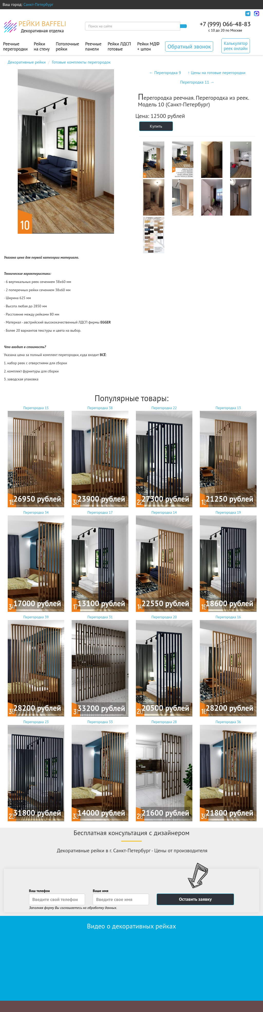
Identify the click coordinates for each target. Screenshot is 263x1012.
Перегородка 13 (228, 456)
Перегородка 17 (100, 561)
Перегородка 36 (228, 770)
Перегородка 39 (36, 665)
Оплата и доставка (49, 13)
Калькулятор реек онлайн (236, 46)
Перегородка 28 (164, 770)
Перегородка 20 (164, 665)
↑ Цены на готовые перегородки (217, 72)
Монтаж (102, 13)
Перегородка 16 (228, 665)
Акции (123, 13)
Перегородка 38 (100, 456)
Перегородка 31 (100, 666)
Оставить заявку (195, 899)
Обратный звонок (189, 46)
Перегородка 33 (100, 770)
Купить (156, 126)
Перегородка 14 (164, 561)
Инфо (234, 13)
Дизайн (81, 13)
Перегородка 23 (36, 770)
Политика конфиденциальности (191, 13)
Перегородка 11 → (197, 82)
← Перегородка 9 (165, 72)
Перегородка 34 (36, 561)
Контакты (145, 13)
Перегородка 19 (228, 561)
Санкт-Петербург (38, 4)
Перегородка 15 (36, 456)
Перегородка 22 (164, 456)
